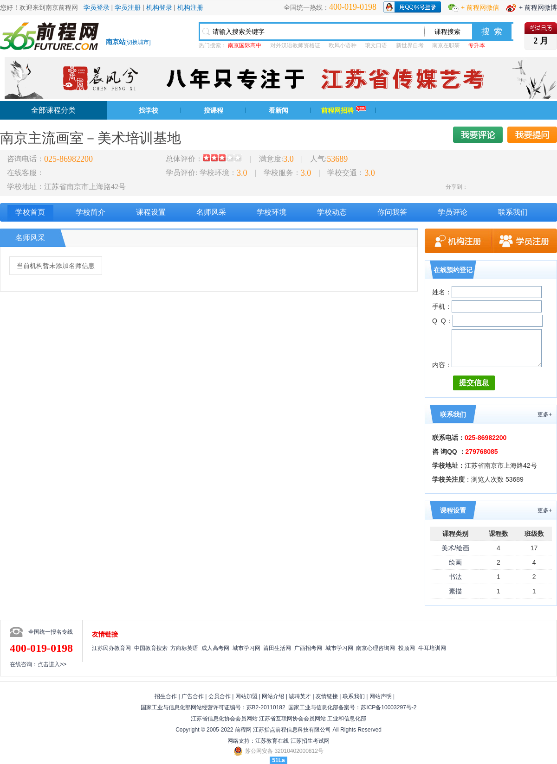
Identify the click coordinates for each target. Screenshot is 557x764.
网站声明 (380, 696)
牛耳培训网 (432, 648)
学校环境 (271, 212)
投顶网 (406, 648)
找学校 (148, 110)
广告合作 (192, 696)
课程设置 (151, 212)
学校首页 (30, 212)
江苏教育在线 (272, 741)
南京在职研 (446, 45)
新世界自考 (410, 45)
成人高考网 (215, 648)
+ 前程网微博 (538, 7)
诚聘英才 (300, 696)
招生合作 (166, 696)
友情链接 (327, 696)
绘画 (455, 562)
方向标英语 (184, 648)
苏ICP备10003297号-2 (388, 707)
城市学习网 (246, 648)
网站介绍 (273, 696)
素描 (455, 591)
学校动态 (332, 212)
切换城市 (138, 42)
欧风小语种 (342, 45)
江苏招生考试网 (310, 741)
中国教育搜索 (151, 648)
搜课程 (213, 110)
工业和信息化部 (346, 718)
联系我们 (513, 212)
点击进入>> (52, 664)
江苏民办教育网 (111, 648)
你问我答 (392, 212)
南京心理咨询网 (375, 648)
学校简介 (90, 212)
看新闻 (278, 110)
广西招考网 (308, 648)
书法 (455, 576)
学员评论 (452, 212)
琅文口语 (376, 45)
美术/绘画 (455, 548)
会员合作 (219, 696)
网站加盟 (246, 696)
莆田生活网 (277, 648)
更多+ (545, 414)
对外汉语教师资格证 (295, 45)
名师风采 (211, 212)
